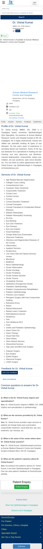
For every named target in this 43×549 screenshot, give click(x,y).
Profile (3, 122)
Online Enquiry (22, 487)
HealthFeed (37, 122)
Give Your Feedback (9, 372)
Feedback (27, 122)
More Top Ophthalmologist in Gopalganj (22, 505)
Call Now (21, 546)
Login (34, 3)
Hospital (10, 122)
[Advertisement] (21, 68)
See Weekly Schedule (16, 118)
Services (19, 122)
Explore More (21, 500)
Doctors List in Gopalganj (21, 510)
